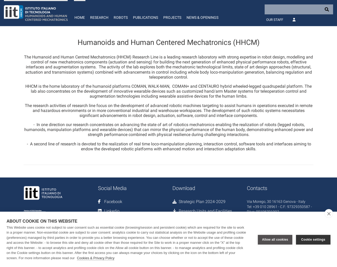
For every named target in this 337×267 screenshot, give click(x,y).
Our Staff (274, 20)
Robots (121, 17)
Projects (172, 17)
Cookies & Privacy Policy (95, 258)
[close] (328, 213)
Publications (145, 17)
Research (99, 17)
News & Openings (202, 17)
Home (79, 17)
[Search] (299, 9)
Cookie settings (313, 239)
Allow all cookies (275, 239)
